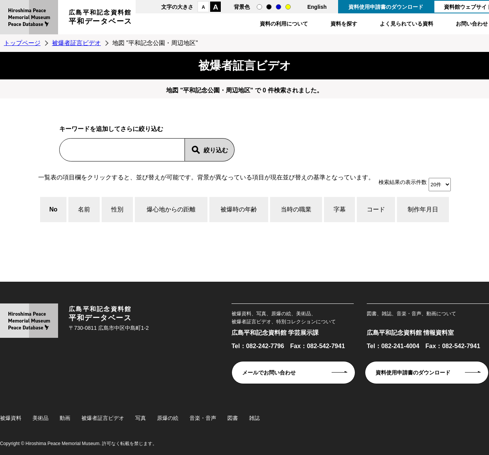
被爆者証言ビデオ (76, 43)
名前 (84, 209)
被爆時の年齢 (238, 209)
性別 (117, 209)
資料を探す (343, 24)
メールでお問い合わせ (269, 372)
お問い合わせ (472, 24)
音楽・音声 (202, 418)
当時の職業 (296, 209)
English (317, 7)
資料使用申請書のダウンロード (385, 7)
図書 (232, 418)
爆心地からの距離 (171, 209)
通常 (259, 7)
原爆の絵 (167, 418)
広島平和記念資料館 (100, 18)
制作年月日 (423, 209)
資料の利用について (284, 24)
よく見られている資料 (406, 24)
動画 (65, 418)
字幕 (340, 209)
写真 (140, 418)
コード (376, 209)
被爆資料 (10, 418)
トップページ (22, 43)
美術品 (40, 418)
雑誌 (254, 418)
